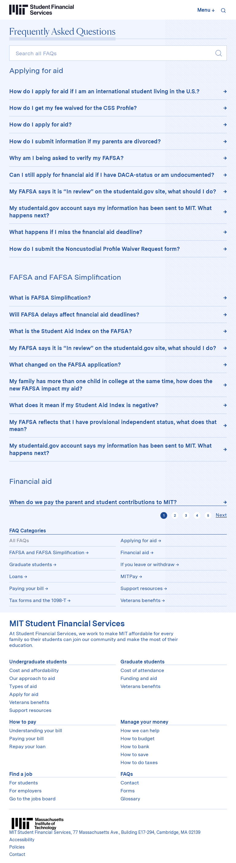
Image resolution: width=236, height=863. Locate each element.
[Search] (222, 10)
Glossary (130, 799)
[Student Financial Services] (41, 10)
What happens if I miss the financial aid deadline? (75, 232)
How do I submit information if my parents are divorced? (85, 141)
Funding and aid (138, 678)
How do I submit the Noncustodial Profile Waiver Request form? (94, 249)
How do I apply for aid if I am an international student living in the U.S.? (104, 91)
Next (221, 515)
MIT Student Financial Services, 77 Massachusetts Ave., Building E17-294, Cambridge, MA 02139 (104, 832)
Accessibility (21, 839)
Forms (127, 791)
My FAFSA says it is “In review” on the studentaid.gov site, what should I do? (113, 191)
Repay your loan (27, 746)
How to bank (134, 746)
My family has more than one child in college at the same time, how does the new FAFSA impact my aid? (110, 384)
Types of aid (23, 686)
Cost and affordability (34, 670)
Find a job (20, 774)
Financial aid (134, 552)
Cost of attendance (142, 670)
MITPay (129, 576)
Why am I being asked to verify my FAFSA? (66, 158)
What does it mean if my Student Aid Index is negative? (83, 405)
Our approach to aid (32, 678)
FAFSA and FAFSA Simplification (46, 552)
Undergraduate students (38, 662)
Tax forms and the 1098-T (37, 600)
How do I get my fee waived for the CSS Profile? (73, 108)
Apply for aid (23, 694)
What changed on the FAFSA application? (65, 364)
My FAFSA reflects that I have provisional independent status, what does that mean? (113, 425)
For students (23, 783)
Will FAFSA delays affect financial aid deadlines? (74, 314)
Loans (16, 576)
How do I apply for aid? (40, 124)
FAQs (126, 774)
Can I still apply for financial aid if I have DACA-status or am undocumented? (111, 175)
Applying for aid (138, 540)
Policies (17, 847)
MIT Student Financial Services (66, 623)
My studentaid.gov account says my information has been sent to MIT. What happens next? (110, 211)
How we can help (139, 730)
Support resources (141, 588)
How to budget (137, 738)
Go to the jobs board (32, 799)
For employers (25, 791)
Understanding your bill (35, 730)
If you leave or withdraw (147, 564)
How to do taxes (139, 762)
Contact (129, 783)
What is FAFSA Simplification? (50, 297)
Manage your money (144, 722)
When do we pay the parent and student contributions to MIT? (93, 502)
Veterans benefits (140, 600)
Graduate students (30, 564)
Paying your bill (26, 588)
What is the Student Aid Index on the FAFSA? (70, 331)
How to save (134, 754)
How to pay (22, 722)
